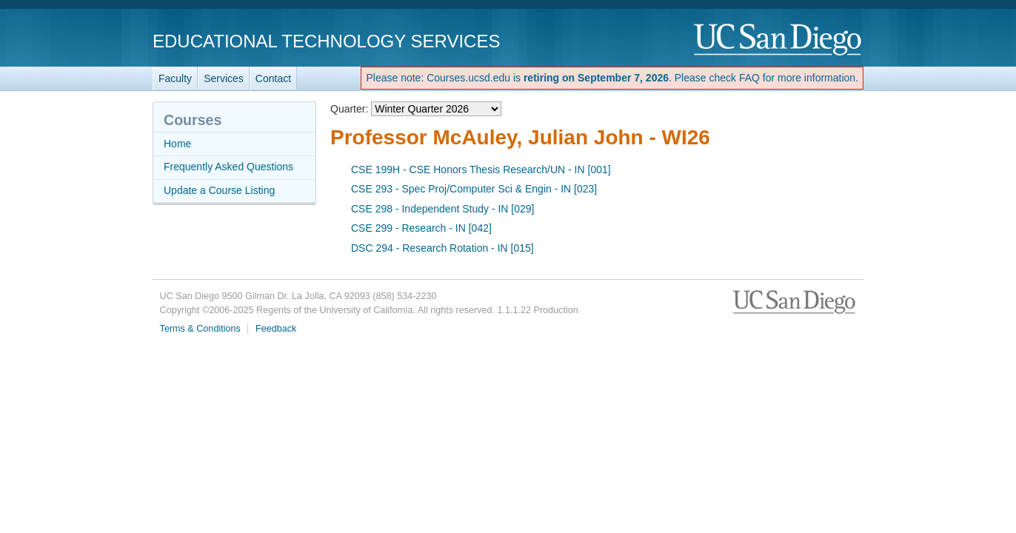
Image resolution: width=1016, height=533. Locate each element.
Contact (273, 78)
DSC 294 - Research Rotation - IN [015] (442, 248)
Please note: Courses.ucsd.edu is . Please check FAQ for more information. (612, 78)
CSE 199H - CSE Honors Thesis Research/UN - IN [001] (481, 169)
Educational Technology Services (326, 41)
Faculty (175, 78)
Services (224, 78)
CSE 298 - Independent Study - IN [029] (443, 209)
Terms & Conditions (200, 329)
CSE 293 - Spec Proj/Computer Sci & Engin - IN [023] (474, 189)
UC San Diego (778, 40)
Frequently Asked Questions (228, 166)
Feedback (275, 329)
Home (177, 144)
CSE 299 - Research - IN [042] (421, 228)
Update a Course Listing (219, 190)
